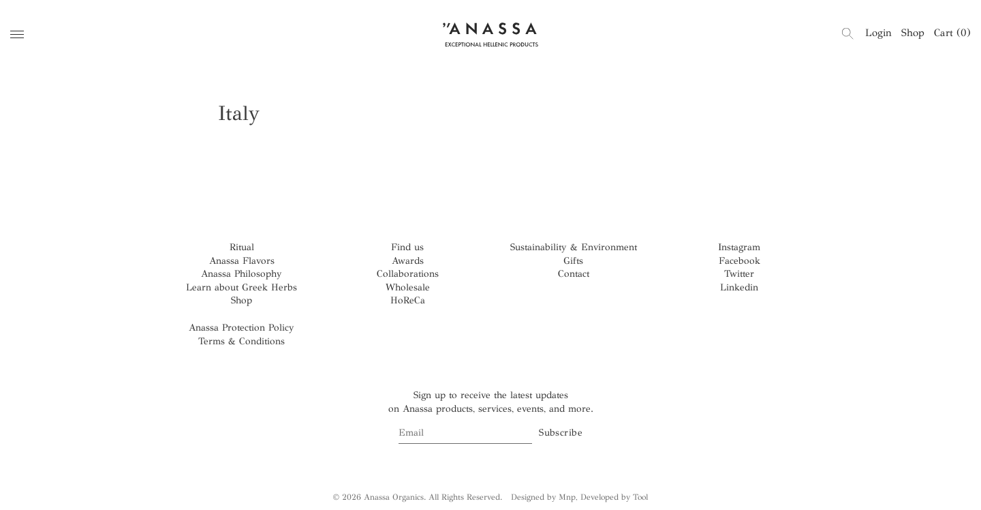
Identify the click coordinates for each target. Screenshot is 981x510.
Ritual (242, 247)
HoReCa (407, 300)
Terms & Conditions (241, 341)
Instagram (739, 247)
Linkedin (739, 287)
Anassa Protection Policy (241, 327)
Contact (573, 274)
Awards (408, 261)
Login (878, 33)
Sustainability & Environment (573, 247)
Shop (912, 33)
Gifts (573, 261)
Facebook (739, 261)
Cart (952, 33)
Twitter (739, 274)
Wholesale (408, 287)
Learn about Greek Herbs (241, 287)
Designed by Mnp (543, 497)
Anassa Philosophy (241, 274)
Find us (407, 247)
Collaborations (408, 274)
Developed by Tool (614, 497)
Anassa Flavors (242, 261)
